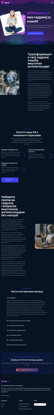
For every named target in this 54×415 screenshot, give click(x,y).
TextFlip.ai (6, 395)
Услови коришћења (23, 406)
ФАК (2, 406)
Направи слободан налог (9, 149)
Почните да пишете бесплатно (35, 33)
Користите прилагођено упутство (36, 150)
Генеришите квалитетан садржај (9, 164)
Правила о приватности (24, 404)
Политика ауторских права (25, 409)
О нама (2, 404)
